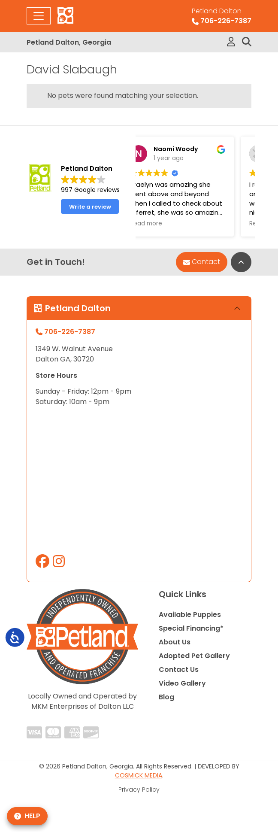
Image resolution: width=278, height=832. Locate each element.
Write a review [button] (90, 207)
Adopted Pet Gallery (194, 656)
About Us (174, 642)
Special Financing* (191, 628)
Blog (166, 697)
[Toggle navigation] (39, 15)
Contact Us (179, 669)
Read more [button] (181, 224)
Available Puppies (190, 614)
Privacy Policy (139, 789)
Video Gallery (182, 683)
